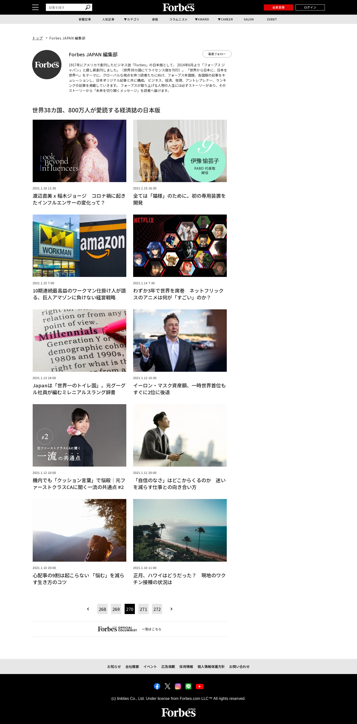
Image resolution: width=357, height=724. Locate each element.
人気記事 (108, 19)
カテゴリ (133, 19)
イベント (150, 666)
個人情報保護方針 (211, 666)
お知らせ (114, 666)
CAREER (227, 19)
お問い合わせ (239, 666)
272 (157, 609)
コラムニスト (178, 19)
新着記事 (85, 19)
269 (116, 609)
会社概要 (132, 666)
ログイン (310, 7)
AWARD (203, 19)
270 (129, 609)
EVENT (272, 19)
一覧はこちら (130, 628)
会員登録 (278, 7)
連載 (155, 19)
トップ (37, 38)
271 (143, 609)
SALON (249, 19)
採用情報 (186, 666)
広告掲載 (168, 666)
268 (102, 609)
